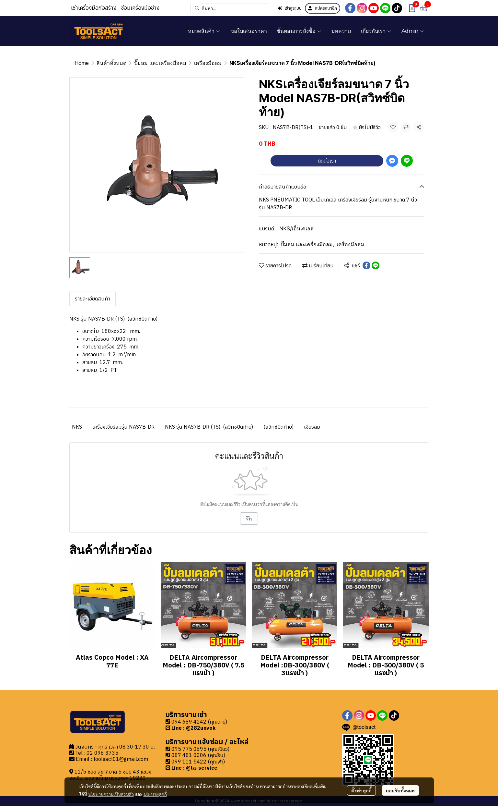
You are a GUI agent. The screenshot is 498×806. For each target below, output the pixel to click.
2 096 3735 (104, 753)
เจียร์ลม (312, 426)
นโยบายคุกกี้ (155, 794)
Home (82, 63)
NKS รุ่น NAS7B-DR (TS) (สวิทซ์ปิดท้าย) (209, 426)
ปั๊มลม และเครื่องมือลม (160, 63)
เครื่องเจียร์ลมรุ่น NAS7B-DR (123, 426)
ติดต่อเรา (327, 160)
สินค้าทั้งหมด (111, 63)
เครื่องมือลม (208, 63)
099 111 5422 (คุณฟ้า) (198, 761)
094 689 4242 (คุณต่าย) (199, 721)
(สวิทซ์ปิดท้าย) (278, 426)
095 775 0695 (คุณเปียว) (200, 749)
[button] (229, 8)
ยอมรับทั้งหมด (400, 790)
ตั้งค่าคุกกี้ (361, 790)
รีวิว (249, 518)
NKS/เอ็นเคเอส (296, 228)
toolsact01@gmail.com (120, 759)
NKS (77, 426)
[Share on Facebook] (366, 265)
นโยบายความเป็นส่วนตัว (111, 794)
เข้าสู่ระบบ (290, 8)
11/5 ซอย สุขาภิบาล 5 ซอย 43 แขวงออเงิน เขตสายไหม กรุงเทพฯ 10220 (110, 774)
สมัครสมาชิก (322, 8)
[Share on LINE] (375, 265)
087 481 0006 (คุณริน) (198, 755)
